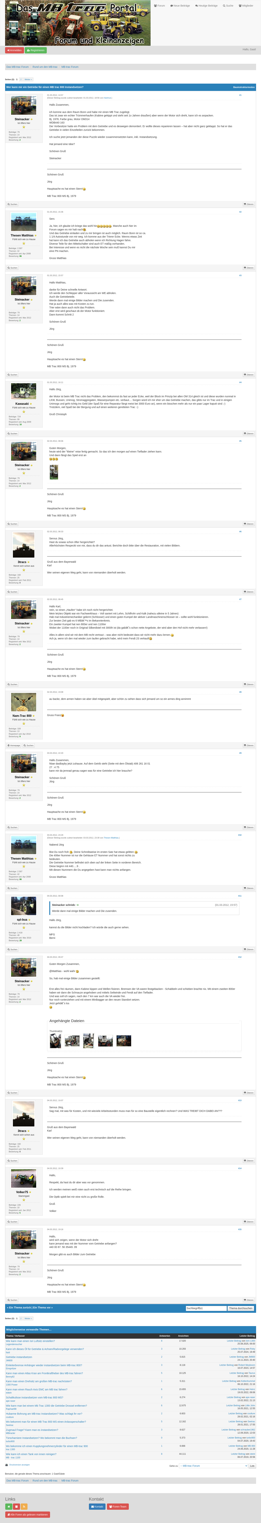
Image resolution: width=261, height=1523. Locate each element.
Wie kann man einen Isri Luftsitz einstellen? (30, 1341)
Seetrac (9, 1425)
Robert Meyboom (246, 1365)
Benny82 (10, 1376)
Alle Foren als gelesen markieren (28, 1514)
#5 (240, 441)
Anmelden (14, 50)
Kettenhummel (248, 1381)
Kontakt (97, 1506)
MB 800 (251, 1446)
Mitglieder (246, 5)
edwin (9, 1392)
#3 (240, 275)
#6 (240, 531)
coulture (10, 1417)
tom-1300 (250, 1341)
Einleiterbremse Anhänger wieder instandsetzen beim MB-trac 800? (44, 1365)
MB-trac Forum (69, 66)
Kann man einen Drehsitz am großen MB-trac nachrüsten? (39, 1381)
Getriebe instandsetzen (19, 1357)
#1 (240, 95)
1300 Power (12, 1384)
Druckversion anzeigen (19, 1465)
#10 (239, 835)
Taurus (252, 1373)
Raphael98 (11, 1409)
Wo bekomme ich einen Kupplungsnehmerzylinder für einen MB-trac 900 (47, 1446)
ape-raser (10, 1401)
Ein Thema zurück (20, 1307)
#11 (239, 896)
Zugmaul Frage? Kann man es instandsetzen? (32, 1429)
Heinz (252, 1389)
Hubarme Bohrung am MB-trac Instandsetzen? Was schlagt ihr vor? (44, 1413)
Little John (250, 1405)
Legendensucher (14, 1344)
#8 (240, 692)
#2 (240, 212)
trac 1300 (10, 1449)
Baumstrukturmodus (244, 87)
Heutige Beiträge (206, 5)
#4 (240, 382)
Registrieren (35, 50)
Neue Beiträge (180, 5)
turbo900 (10, 1441)
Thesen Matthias (111, 838)
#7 (240, 599)
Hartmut (107, 98)
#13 (239, 1100)
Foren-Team (117, 1506)
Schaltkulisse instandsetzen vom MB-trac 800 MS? (34, 1397)
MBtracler (10, 1433)
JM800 (9, 1360)
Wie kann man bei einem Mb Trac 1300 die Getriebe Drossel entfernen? (46, 1405)
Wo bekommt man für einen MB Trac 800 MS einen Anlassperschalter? (46, 1421)
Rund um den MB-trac (45, 66)
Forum (159, 5)
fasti (8, 1352)
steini (252, 1454)
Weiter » (28, 79)
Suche (228, 5)
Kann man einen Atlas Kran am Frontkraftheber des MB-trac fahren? (44, 1373)
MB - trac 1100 (13, 1457)
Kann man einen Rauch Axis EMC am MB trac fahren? (36, 1389)
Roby (252, 1349)
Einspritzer (11, 1368)
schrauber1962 (248, 1429)
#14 (239, 1168)
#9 (240, 753)
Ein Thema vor (42, 1307)
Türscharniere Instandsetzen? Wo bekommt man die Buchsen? (41, 1437)
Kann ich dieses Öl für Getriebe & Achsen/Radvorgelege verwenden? (45, 1349)
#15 (239, 1229)
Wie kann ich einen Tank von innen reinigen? (31, 1454)
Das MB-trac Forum (18, 66)
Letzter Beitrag (234, 1341)
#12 (239, 957)
